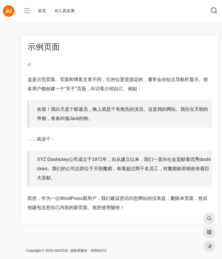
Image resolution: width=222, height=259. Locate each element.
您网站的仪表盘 (150, 198)
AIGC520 (61, 251)
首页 (42, 10)
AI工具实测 (65, 10)
